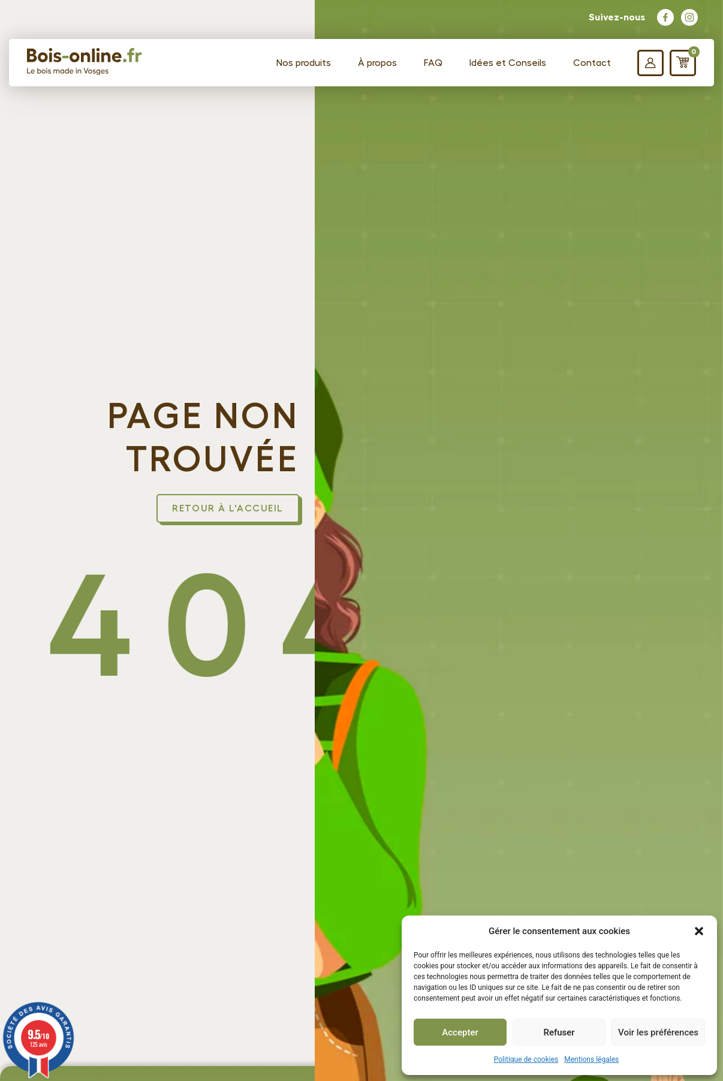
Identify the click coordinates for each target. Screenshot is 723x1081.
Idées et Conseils (507, 63)
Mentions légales (591, 1059)
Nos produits (303, 63)
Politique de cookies (526, 1059)
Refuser (558, 1032)
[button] (699, 931)
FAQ (433, 63)
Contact (592, 63)
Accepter (460, 1032)
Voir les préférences (658, 1032)
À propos (377, 63)
